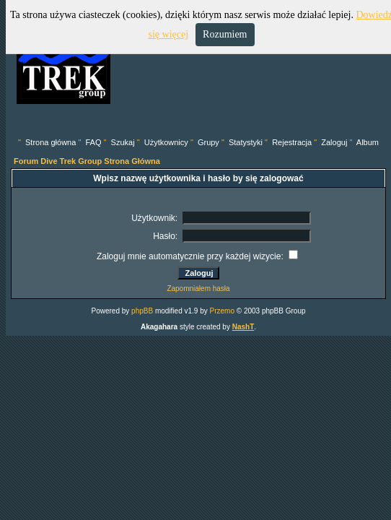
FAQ (93, 142)
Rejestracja (292, 142)
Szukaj (123, 142)
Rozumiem (225, 34)
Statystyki (246, 142)
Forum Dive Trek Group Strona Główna (87, 161)
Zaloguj (334, 142)
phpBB (142, 311)
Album (367, 142)
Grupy (208, 142)
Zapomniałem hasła (198, 288)
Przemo (222, 311)
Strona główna (50, 142)
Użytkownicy (166, 142)
